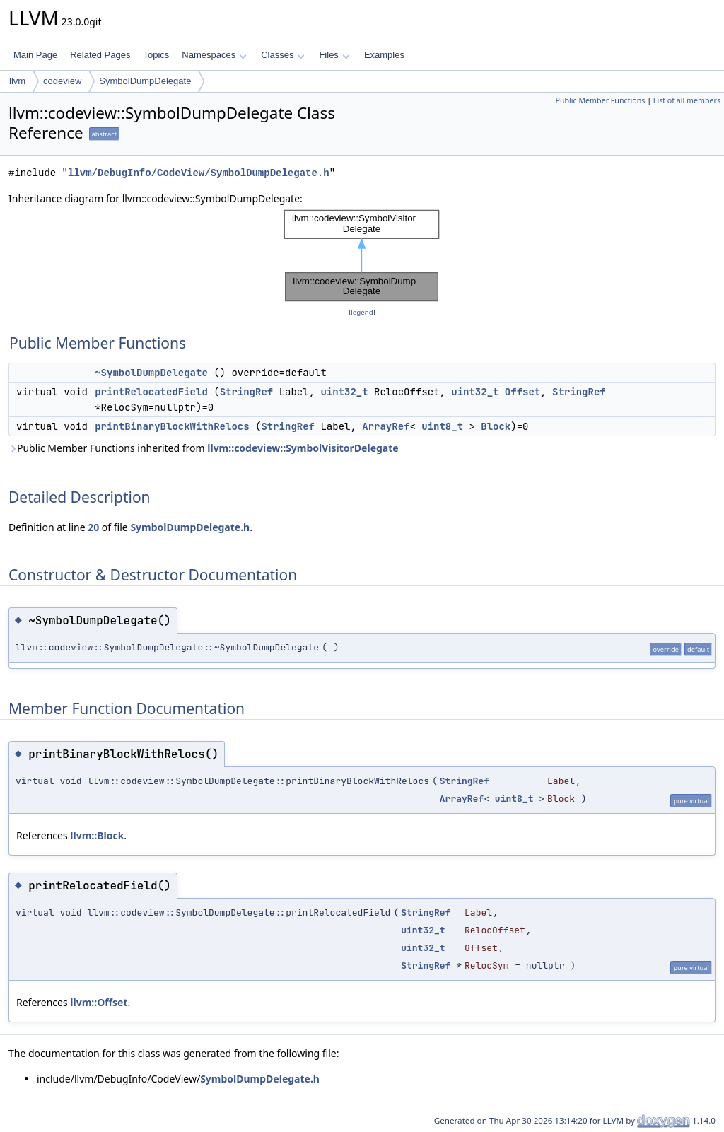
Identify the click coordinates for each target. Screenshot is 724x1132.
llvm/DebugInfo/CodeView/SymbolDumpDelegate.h (198, 173)
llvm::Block (97, 835)
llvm (17, 81)
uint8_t (442, 426)
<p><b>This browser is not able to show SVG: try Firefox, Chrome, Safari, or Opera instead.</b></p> (362, 255)
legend (362, 312)
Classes (283, 54)
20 (93, 527)
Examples (384, 54)
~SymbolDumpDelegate (151, 372)
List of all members (686, 100)
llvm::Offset (98, 1002)
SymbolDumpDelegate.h (190, 527)
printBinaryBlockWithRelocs (172, 426)
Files (334, 54)
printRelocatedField (151, 391)
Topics (156, 54)
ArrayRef (385, 426)
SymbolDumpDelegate (145, 81)
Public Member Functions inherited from (203, 448)
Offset (522, 391)
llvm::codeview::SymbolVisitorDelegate (302, 448)
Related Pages (100, 54)
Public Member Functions (600, 100)
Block (495, 426)
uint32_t (344, 391)
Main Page (35, 54)
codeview (62, 81)
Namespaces (214, 54)
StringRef (247, 391)
